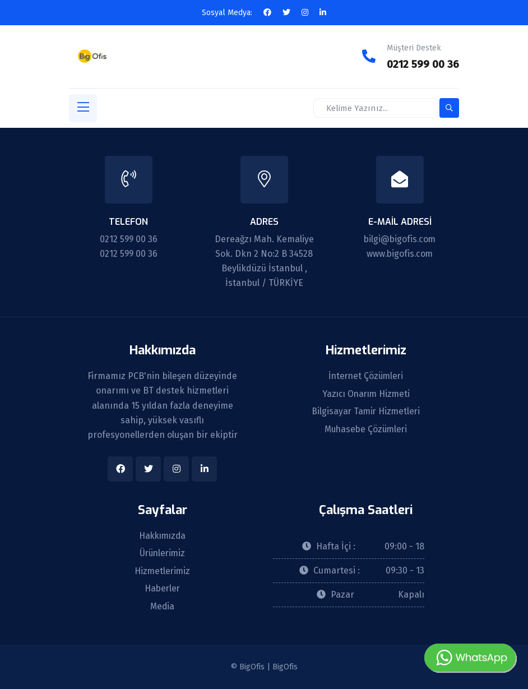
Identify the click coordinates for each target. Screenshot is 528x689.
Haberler (162, 588)
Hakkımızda (162, 534)
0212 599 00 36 (421, 64)
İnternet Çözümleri (366, 375)
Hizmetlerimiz (162, 570)
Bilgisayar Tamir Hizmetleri (366, 411)
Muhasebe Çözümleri (366, 429)
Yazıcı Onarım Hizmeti (365, 393)
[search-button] (449, 107)
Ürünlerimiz (162, 552)
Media (162, 606)
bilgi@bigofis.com (400, 238)
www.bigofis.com (399, 252)
